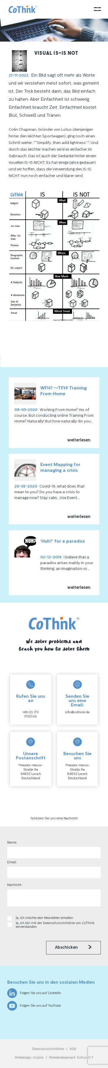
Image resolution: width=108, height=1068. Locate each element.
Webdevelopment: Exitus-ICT (71, 1057)
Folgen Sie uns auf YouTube (34, 1006)
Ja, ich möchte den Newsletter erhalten (44, 918)
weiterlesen (78, 440)
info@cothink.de (77, 712)
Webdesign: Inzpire (29, 1057)
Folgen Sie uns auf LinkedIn (34, 993)
